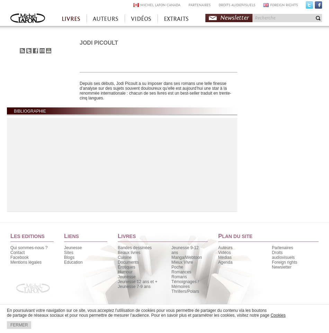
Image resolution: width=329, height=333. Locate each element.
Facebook (318, 6)
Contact (17, 252)
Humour (125, 272)
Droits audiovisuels (283, 255)
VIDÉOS (141, 19)
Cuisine (125, 257)
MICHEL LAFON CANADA (160, 5)
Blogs (69, 257)
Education (73, 262)
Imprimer (48, 50)
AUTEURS (105, 19)
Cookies (277, 315)
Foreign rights (284, 262)
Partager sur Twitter (29, 50)
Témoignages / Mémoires (185, 284)
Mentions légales (26, 262)
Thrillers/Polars (185, 291)
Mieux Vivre (182, 262)
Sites (68, 252)
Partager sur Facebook (35, 50)
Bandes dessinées (135, 247)
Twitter (309, 6)
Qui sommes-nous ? (28, 247)
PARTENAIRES (199, 5)
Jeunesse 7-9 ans (134, 286)
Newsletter (234, 17)
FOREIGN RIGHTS (284, 5)
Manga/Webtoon (186, 257)
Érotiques (126, 267)
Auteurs (225, 247)
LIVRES (71, 19)
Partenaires (282, 247)
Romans (179, 276)
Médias (225, 257)
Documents (128, 262)
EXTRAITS (176, 19)
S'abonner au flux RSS (22, 50)
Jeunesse (73, 247)
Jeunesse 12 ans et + (137, 281)
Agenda (225, 262)
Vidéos (224, 252)
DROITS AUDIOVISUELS (237, 5)
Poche (177, 267)
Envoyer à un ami (42, 50)
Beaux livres (129, 252)
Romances (181, 272)
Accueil (27, 19)
